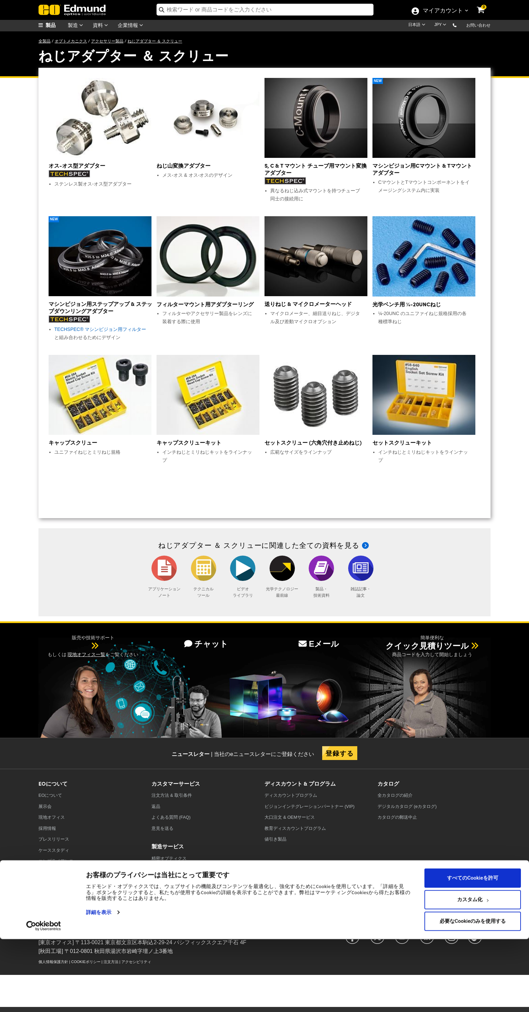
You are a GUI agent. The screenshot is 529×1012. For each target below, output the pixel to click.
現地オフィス (51, 817)
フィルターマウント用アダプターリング (205, 304)
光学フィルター (166, 869)
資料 (102, 25)
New (378, 81)
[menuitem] (55, 25)
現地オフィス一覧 (86, 654)
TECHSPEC (51, 872)
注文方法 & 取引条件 (171, 795)
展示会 (45, 806)
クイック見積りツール (427, 645)
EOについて (50, 795)
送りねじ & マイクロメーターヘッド (308, 303)
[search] (265, 10)
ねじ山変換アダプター (184, 165)
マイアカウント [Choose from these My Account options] (443, 11)
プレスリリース (53, 839)
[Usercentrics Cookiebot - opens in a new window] (43, 998)
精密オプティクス (169, 858)
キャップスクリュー (73, 442)
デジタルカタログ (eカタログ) (407, 806)
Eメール (319, 643)
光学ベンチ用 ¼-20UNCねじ (406, 304)
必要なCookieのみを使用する (473, 994)
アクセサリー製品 (107, 41)
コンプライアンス (56, 861)
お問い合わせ (478, 25)
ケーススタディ (53, 850)
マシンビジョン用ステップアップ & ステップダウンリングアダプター (100, 307)
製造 (77, 25)
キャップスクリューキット (189, 442)
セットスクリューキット (402, 442)
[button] (460, 25)
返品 (155, 806)
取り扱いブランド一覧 (60, 883)
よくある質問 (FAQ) (171, 817)
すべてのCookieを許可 (472, 951)
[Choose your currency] (441, 25)
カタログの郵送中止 (397, 817)
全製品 (44, 41)
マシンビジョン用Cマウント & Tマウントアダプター (422, 169)
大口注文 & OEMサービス (289, 817)
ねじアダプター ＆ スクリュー (155, 41)
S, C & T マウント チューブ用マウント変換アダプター (315, 169)
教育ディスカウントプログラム (295, 828)
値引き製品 (275, 839)
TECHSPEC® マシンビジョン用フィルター (100, 329)
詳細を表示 (99, 985)
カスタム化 (473, 972)
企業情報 (132, 25)
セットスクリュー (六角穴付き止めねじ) (313, 442)
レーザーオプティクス (173, 880)
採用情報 (47, 828)
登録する (340, 753)
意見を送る (162, 828)
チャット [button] (206, 643)
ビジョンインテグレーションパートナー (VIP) (309, 806)
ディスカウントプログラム (290, 795)
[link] (485, 5)
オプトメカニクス (71, 41)
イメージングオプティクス (177, 891)
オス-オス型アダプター (77, 165)
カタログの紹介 (395, 795)
